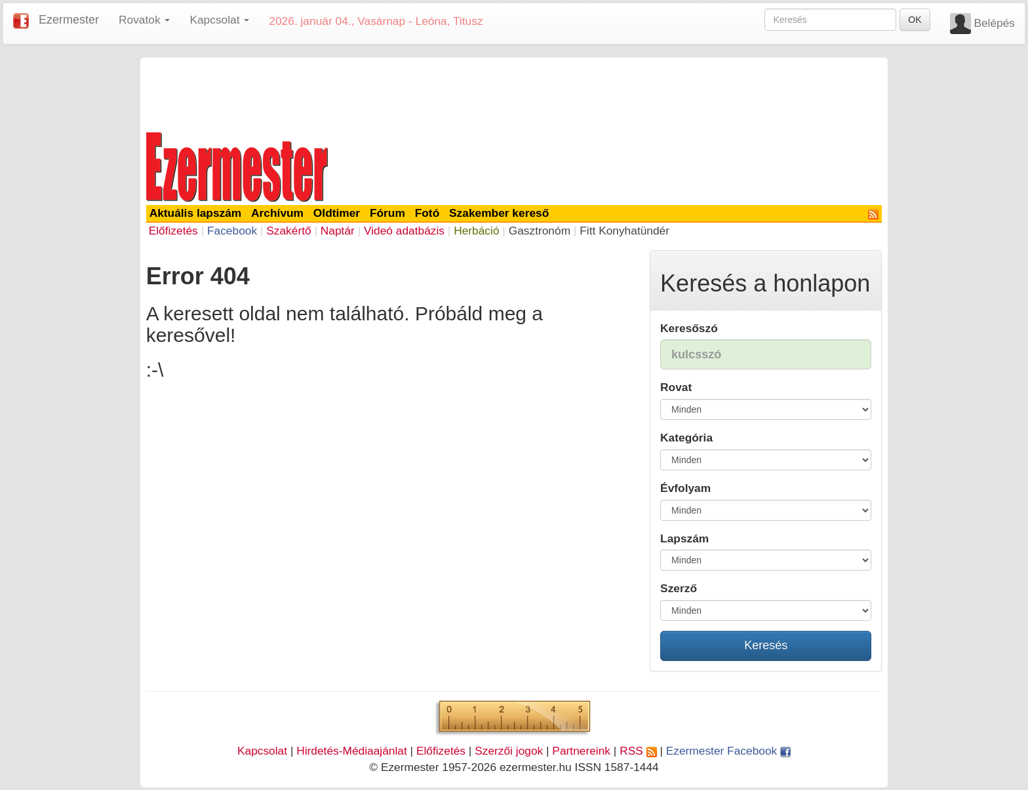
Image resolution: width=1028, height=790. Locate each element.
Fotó (427, 212)
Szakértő (288, 230)
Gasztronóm (539, 230)
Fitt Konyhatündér (624, 230)
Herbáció (476, 230)
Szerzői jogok (509, 750)
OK (914, 19)
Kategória (686, 437)
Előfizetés (173, 230)
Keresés (765, 645)
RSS (638, 750)
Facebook (232, 230)
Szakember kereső (499, 212)
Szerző (678, 588)
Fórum (387, 212)
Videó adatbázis (404, 230)
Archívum (277, 212)
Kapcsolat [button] (219, 19)
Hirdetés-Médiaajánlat (351, 750)
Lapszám (684, 538)
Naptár (338, 230)
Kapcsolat (262, 750)
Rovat (676, 387)
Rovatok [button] (144, 19)
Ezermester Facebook (728, 750)
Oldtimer (336, 212)
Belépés (994, 22)
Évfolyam (685, 488)
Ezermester (69, 19)
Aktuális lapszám (195, 212)
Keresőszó (689, 328)
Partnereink (581, 750)
